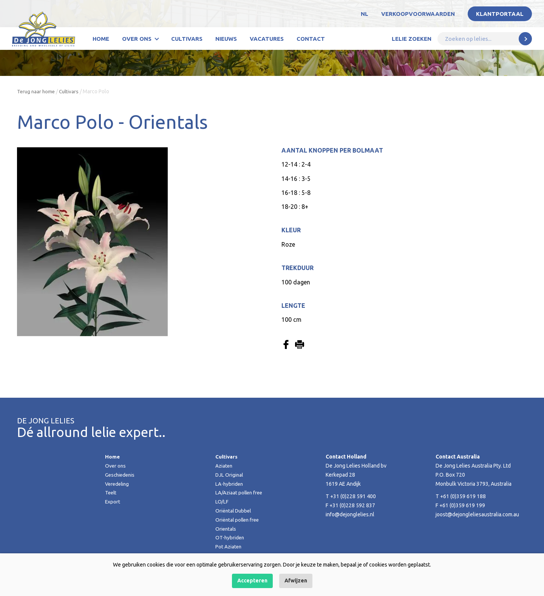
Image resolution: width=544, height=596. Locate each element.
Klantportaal (500, 14)
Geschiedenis (121, 475)
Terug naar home (37, 91)
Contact (311, 39)
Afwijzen (295, 580)
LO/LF (222, 502)
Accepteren (252, 580)
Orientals (226, 529)
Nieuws (226, 39)
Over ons (136, 39)
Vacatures (267, 39)
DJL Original (229, 475)
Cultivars (186, 39)
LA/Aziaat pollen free (240, 492)
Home (101, 39)
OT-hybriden (230, 537)
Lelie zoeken (411, 39)
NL (364, 14)
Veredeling (118, 484)
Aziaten (224, 466)
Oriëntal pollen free (238, 520)
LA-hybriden (229, 484)
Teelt (111, 492)
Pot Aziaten (229, 547)
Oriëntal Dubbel (234, 511)
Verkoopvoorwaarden (418, 14)
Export (113, 502)
